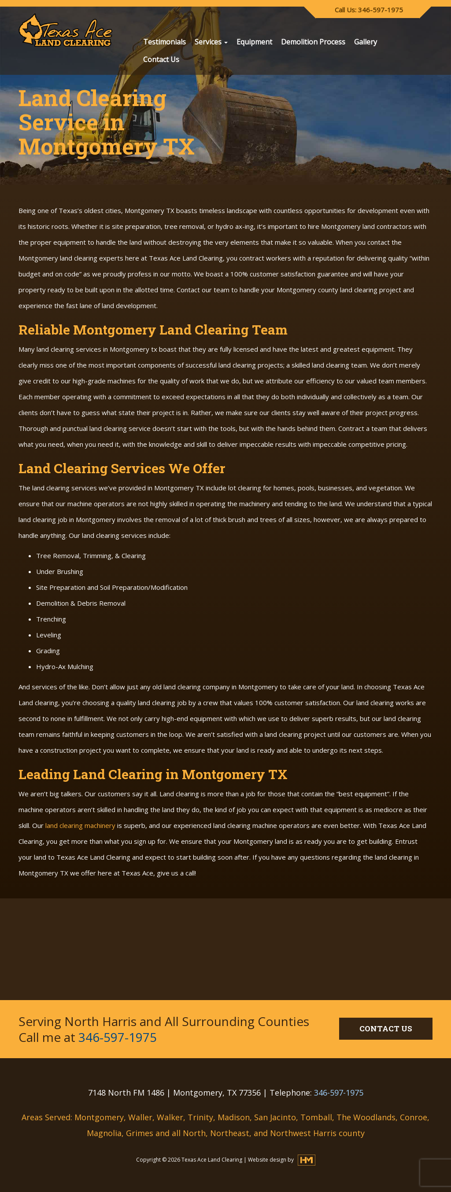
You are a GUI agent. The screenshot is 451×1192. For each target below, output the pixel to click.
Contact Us (161, 59)
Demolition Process (313, 42)
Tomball (316, 1117)
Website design (268, 1159)
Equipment (254, 42)
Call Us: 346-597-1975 (369, 9)
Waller (140, 1117)
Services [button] (211, 42)
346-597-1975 (117, 1037)
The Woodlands (366, 1117)
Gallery (365, 42)
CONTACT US (385, 1028)
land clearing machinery (80, 825)
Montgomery (99, 1117)
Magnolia (104, 1133)
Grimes (139, 1133)
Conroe (413, 1117)
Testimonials (164, 42)
